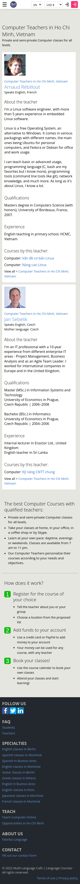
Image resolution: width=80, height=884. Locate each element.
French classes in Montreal (21, 801)
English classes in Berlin (19, 749)
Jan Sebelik (15, 319)
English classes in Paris (18, 790)
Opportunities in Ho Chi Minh (23, 823)
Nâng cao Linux (34, 264)
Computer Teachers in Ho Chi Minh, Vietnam (36, 81)
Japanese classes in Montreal (22, 796)
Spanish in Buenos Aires (19, 761)
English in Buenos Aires (18, 784)
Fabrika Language (14, 839)
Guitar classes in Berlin (18, 772)
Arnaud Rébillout (22, 87)
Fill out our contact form (19, 855)
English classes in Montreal (21, 767)
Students (8, 727)
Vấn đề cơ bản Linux (38, 258)
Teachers (8, 733)
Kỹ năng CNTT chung (38, 472)
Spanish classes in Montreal (22, 755)
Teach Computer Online (19, 817)
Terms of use (46, 878)
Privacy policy (68, 878)
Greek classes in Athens (19, 778)
